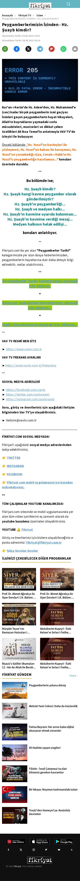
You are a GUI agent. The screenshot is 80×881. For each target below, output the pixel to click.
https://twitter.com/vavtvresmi (28, 395)
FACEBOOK (14, 474)
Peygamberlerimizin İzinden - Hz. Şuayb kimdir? (30, 18)
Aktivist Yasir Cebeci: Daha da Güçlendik (53, 706)
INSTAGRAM (15, 466)
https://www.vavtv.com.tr (24, 349)
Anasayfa (7, 15)
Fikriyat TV (24, 15)
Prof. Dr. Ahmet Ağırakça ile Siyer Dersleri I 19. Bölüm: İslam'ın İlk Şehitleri (18, 596)
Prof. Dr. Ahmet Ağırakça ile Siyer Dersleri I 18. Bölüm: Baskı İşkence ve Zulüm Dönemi (56, 596)
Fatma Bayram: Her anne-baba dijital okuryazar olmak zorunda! (51, 729)
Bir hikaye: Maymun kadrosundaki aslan (53, 790)
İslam (40, 15)
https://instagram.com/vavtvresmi (30, 399)
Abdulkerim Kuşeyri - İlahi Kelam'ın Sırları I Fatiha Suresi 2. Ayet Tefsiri (55, 665)
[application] (40, 80)
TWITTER (13, 458)
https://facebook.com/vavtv (25, 390)
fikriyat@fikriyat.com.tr (43, 542)
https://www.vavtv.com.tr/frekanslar (30, 366)
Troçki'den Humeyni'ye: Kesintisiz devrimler (49, 812)
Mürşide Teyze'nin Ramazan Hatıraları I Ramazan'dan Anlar (14, 630)
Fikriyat (17, 866)
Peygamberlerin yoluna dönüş (47, 685)
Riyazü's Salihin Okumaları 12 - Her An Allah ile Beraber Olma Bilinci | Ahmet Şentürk (19, 665)
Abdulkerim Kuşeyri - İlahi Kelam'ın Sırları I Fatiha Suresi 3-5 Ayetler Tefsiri (55, 630)
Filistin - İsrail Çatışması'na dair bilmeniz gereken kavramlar (48, 770)
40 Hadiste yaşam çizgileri (44, 748)
